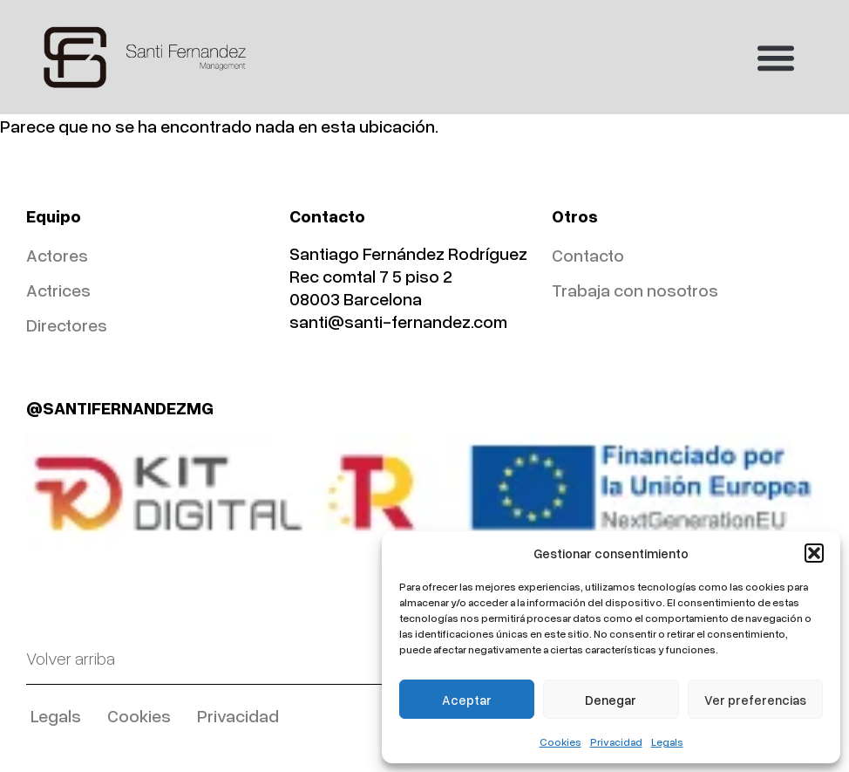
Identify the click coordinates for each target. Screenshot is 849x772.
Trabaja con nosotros (635, 289)
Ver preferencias (755, 699)
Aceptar (467, 699)
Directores (66, 324)
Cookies (560, 741)
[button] (814, 553)
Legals (667, 741)
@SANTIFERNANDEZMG (120, 407)
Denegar (610, 699)
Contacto (588, 254)
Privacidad (616, 741)
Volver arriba (70, 657)
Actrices (58, 289)
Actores (57, 254)
